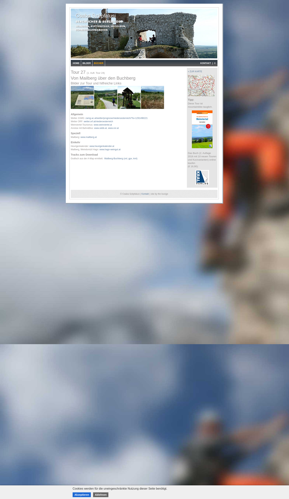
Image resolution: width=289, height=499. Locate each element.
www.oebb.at (100, 128)
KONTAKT (205, 63)
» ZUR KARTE (195, 71)
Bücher (98, 63)
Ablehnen (101, 494)
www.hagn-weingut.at (110, 149)
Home (76, 63)
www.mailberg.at (89, 137)
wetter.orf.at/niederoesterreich (98, 121)
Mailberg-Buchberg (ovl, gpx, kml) (120, 158)
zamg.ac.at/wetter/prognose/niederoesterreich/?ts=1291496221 (117, 118)
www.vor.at (113, 128)
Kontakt (145, 194)
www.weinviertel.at (103, 125)
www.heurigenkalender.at (101, 146)
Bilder (87, 63)
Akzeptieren (81, 494)
